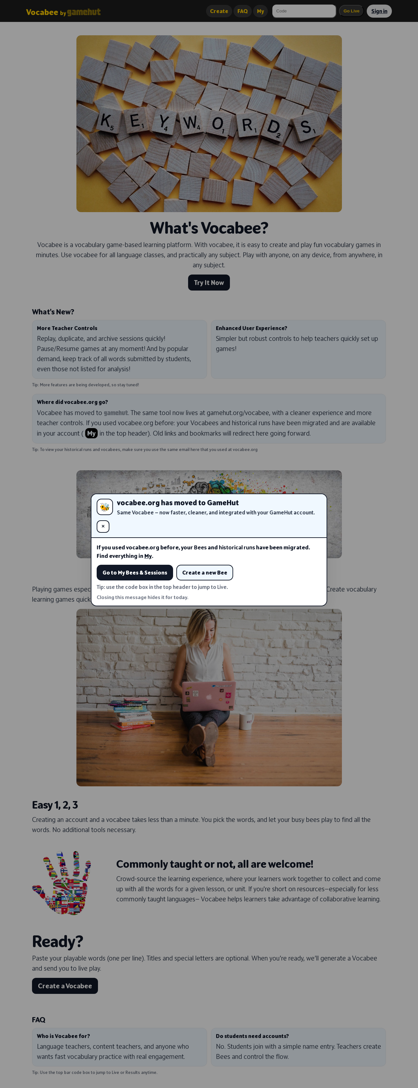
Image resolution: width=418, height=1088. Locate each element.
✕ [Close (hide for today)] (103, 526)
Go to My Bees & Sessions (135, 572)
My (148, 555)
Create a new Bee (204, 572)
